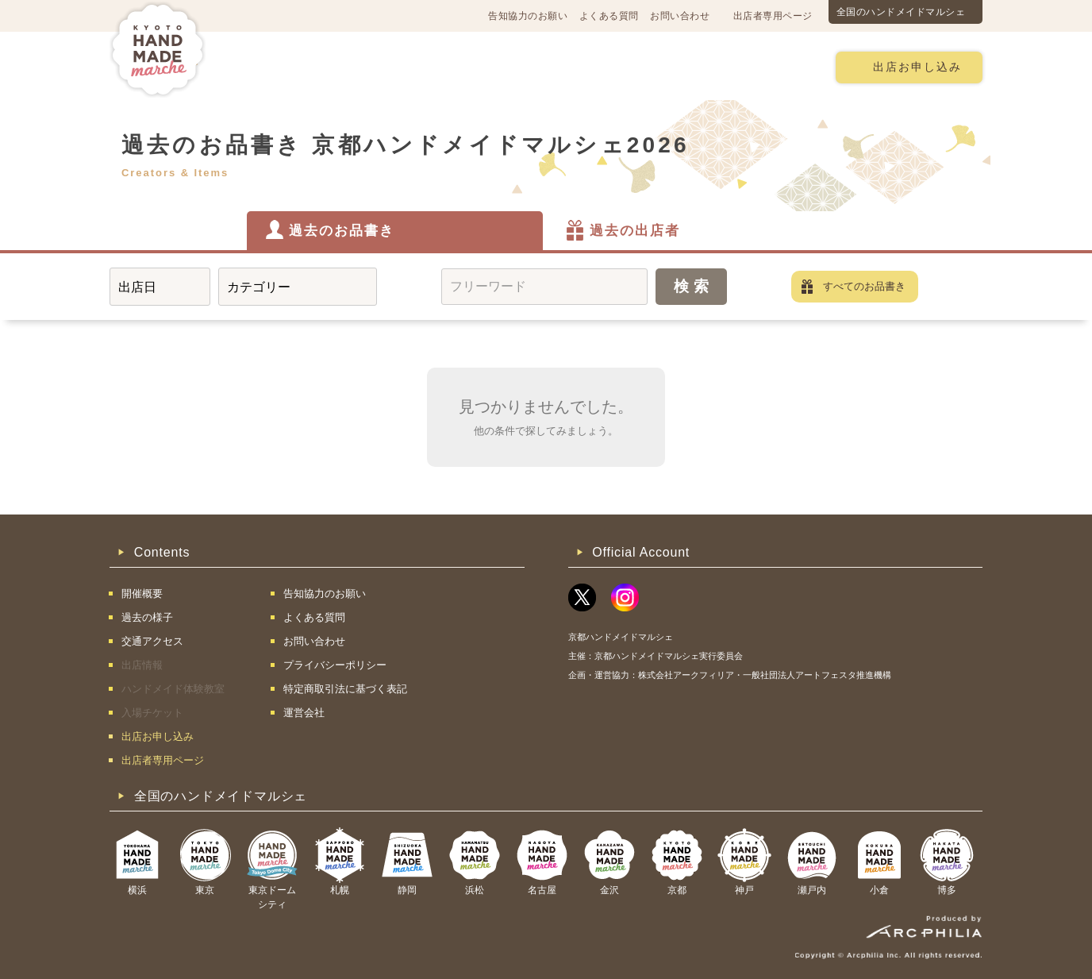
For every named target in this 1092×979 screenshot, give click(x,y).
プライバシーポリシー (334, 665)
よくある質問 (609, 15)
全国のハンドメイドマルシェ (901, 11)
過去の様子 (453, 66)
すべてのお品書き (864, 286)
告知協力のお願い (527, 15)
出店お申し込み (917, 67)
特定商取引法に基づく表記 (345, 689)
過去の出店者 (635, 230)
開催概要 (271, 66)
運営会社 (304, 713)
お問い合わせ (679, 15)
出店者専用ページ (773, 15)
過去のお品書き (341, 230)
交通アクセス (359, 66)
